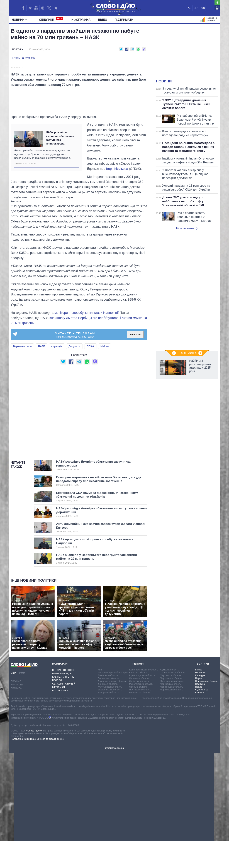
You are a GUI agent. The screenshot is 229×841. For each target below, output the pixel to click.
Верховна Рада (62, 762)
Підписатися (135, 423)
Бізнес (198, 758)
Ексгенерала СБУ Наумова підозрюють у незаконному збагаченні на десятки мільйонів (97, 585)
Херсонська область (171, 766)
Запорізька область (108, 780)
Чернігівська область (171, 778)
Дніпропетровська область (112, 769)
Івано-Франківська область (143, 758)
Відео (102, 19)
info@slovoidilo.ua (114, 836)
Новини (19, 19)
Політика (17, 49)
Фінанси (199, 780)
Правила (16, 776)
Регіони (138, 752)
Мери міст (58, 775)
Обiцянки (51, 19)
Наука (198, 766)
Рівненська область (139, 780)
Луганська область (139, 766)
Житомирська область (110, 775)
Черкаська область (170, 772)
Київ (100, 758)
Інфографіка (81, 19)
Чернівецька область (171, 775)
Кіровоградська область (142, 763)
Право (198, 775)
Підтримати (124, 19)
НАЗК (41, 434)
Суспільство (201, 778)
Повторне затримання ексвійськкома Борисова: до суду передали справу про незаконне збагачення (98, 569)
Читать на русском (23, 58)
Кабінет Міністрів (63, 765)
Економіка (200, 760)
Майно (105, 434)
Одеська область (138, 775)
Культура (200, 763)
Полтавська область (140, 778)
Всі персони (60, 779)
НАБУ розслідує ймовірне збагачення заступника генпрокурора (60, 226)
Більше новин (187, 228)
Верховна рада (22, 434)
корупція (56, 434)
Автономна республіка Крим (113, 760)
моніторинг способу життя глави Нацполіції (86, 401)
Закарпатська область (110, 778)
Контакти (17, 773)
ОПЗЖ (90, 434)
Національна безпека (206, 769)
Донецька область (108, 772)
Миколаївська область (141, 772)
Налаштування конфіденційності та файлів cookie (37, 827)
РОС (202, 8)
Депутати (74, 434)
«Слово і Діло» (34, 819)
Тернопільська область (172, 760)
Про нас (16, 769)
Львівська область (139, 769)
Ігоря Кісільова (117, 257)
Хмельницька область (172, 769)
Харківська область (170, 763)
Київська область (138, 760)
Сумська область (169, 758)
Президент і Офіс (63, 758)
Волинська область (108, 766)
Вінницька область (108, 763)
